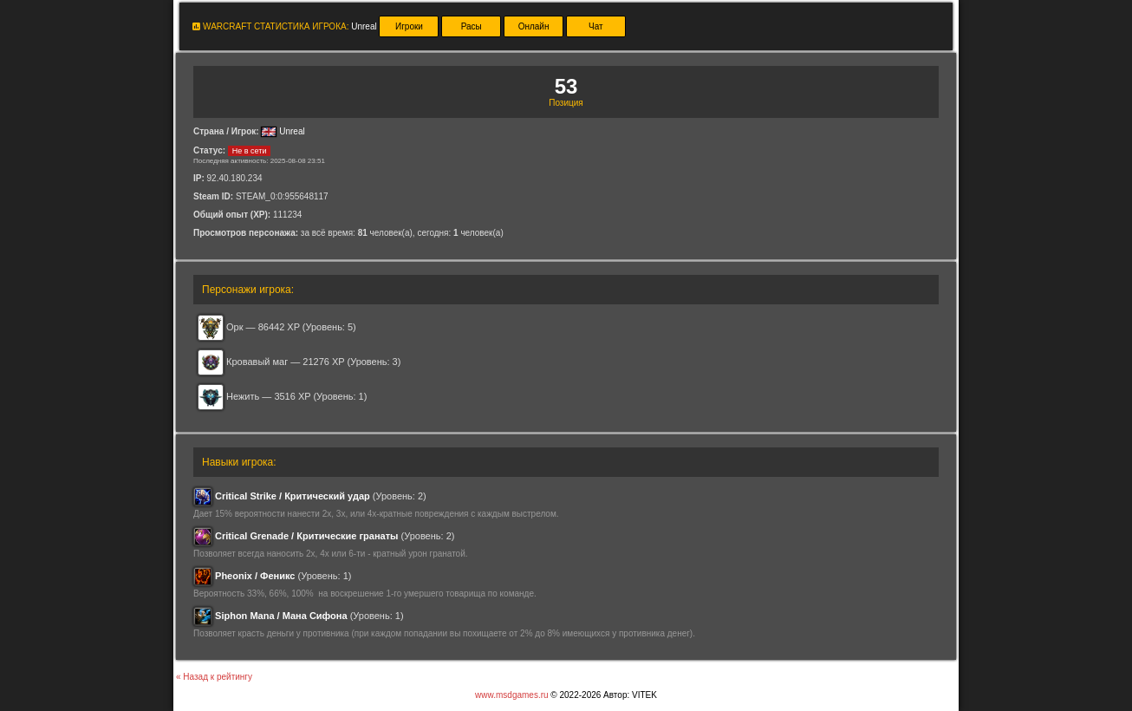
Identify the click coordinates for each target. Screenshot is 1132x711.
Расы (471, 26)
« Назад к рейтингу (214, 677)
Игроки (409, 26)
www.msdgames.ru (511, 695)
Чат (596, 26)
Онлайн (534, 26)
